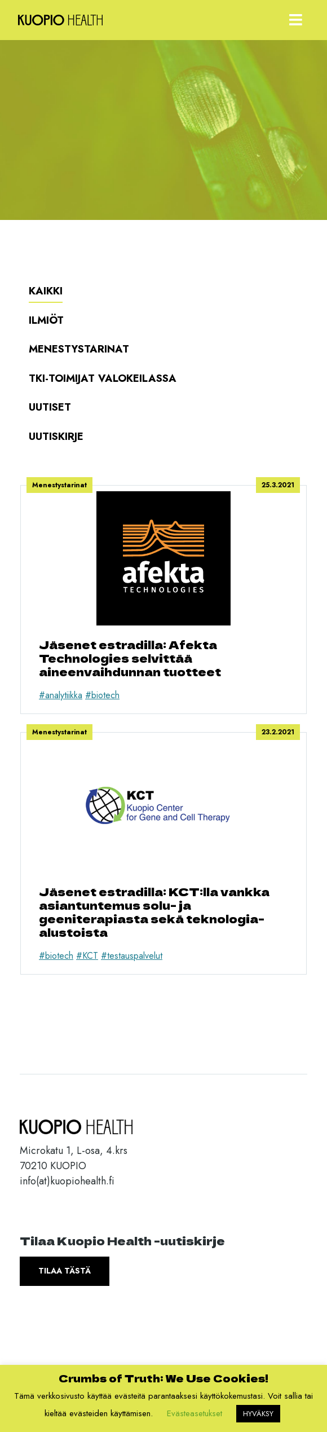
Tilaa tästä (64, 1270)
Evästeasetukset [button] (194, 1413)
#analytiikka (60, 695)
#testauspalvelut (131, 955)
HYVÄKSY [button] (258, 1413)
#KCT (87, 955)
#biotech (102, 695)
